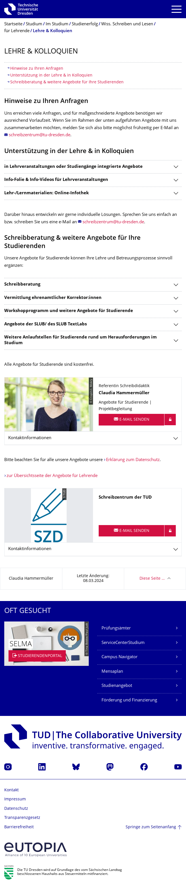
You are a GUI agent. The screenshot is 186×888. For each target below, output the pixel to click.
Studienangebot (117, 686)
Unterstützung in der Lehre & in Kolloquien (51, 75)
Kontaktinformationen (29, 438)
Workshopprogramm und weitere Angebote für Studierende (68, 311)
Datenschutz (16, 809)
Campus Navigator (120, 657)
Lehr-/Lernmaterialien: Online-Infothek (46, 193)
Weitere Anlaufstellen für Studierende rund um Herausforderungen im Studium (80, 340)
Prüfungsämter (116, 628)
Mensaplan (112, 672)
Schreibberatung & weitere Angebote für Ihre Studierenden (67, 82)
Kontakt (11, 790)
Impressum (15, 799)
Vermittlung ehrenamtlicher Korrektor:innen (53, 298)
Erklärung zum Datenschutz (133, 460)
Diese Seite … (152, 579)
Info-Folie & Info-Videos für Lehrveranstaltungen (56, 180)
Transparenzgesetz (22, 818)
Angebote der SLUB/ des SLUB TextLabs (45, 324)
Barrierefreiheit (19, 827)
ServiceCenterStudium (123, 643)
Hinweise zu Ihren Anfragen (36, 69)
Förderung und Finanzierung (129, 700)
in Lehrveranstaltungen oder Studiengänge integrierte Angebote (73, 167)
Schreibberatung (22, 284)
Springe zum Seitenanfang (151, 827)
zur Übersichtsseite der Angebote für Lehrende (52, 476)
